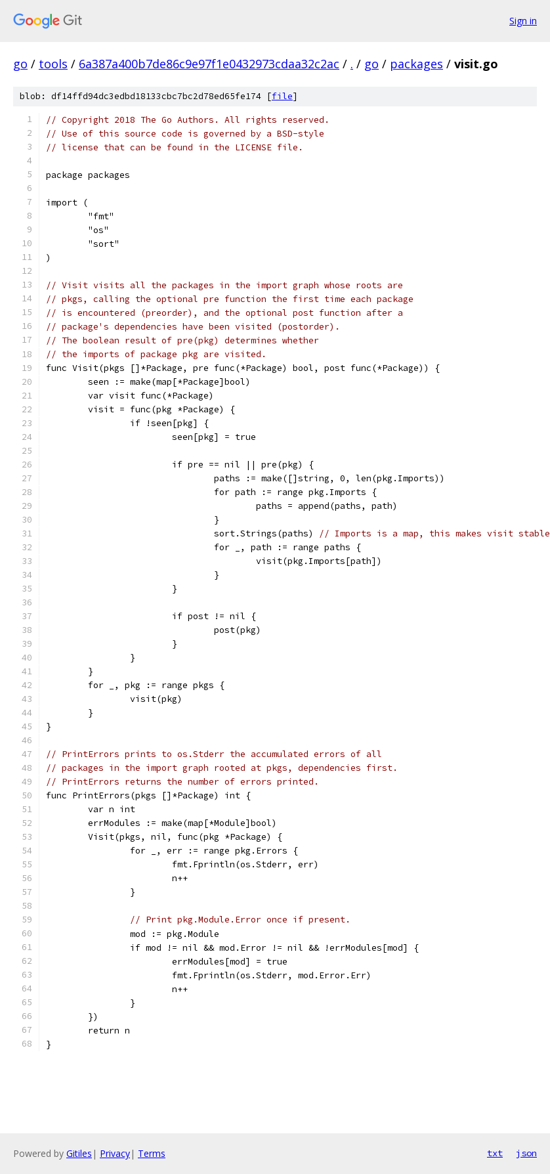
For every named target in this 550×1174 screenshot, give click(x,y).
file (282, 96)
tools (53, 64)
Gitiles (79, 1153)
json (526, 1153)
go (20, 64)
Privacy (115, 1153)
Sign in (523, 20)
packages (416, 64)
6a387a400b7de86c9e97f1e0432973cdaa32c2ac (209, 64)
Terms (151, 1153)
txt (495, 1153)
